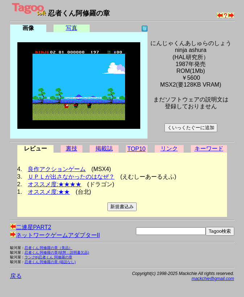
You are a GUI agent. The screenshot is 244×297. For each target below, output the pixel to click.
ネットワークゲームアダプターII (55, 235)
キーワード (208, 148)
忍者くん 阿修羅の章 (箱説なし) (50, 262)
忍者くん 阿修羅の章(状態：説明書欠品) (57, 252)
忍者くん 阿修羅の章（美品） (49, 248)
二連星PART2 (30, 227)
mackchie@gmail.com (213, 278)
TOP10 (136, 149)
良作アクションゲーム (57, 169)
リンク (169, 148)
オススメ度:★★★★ (54, 184)
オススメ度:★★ (49, 192)
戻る (16, 276)
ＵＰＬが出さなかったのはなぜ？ (71, 177)
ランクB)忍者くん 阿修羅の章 (48, 257)
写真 (71, 28)
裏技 (71, 148)
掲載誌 (104, 148)
